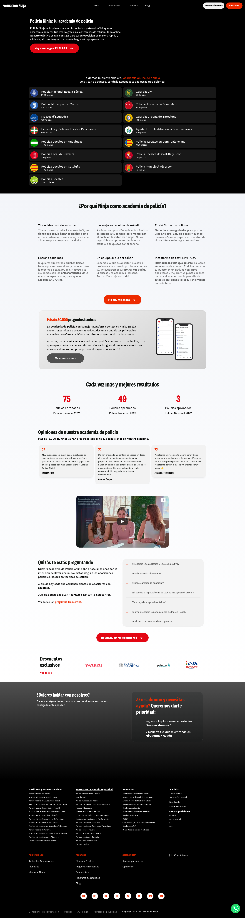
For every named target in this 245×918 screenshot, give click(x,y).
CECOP (125, 819)
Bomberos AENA (129, 826)
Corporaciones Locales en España (43, 840)
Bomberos (128, 789)
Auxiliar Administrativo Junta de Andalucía (46, 819)
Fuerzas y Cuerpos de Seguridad (94, 789)
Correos (172, 815)
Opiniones (128, 866)
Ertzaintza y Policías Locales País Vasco (92, 815)
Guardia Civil (81, 797)
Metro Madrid (175, 819)
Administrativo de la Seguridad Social (44, 801)
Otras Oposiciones (179, 811)
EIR (170, 823)
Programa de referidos (88, 877)
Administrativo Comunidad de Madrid (44, 808)
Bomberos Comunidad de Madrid (136, 793)
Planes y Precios (85, 861)
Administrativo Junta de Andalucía (43, 815)
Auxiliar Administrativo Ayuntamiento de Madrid (49, 833)
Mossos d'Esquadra (84, 808)
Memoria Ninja (37, 872)
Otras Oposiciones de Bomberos (135, 830)
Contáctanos (181, 855)
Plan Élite (34, 866)
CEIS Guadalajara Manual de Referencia (138, 822)
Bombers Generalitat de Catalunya (136, 804)
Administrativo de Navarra (39, 830)
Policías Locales (82, 844)
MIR (171, 826)
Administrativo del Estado (39, 793)
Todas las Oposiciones (41, 861)
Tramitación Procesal (178, 797)
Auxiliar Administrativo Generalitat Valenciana (48, 826)
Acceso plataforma (132, 861)
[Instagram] (95, 896)
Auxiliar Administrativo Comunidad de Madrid (48, 811)
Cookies (68, 911)
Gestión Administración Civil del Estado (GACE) (48, 804)
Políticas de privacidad (105, 911)
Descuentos (82, 872)
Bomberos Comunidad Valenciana (136, 811)
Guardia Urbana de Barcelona (88, 811)
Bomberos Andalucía (131, 808)
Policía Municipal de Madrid (87, 801)
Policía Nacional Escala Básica (88, 793)
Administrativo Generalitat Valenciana (44, 822)
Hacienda (174, 802)
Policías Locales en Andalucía (88, 822)
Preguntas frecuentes (87, 866)
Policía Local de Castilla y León (88, 833)
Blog (78, 883)
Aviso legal (83, 911)
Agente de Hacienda (177, 806)
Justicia (174, 789)
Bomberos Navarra (130, 815)
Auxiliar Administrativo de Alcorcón (44, 837)
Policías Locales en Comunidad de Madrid (93, 804)
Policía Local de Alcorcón (86, 840)
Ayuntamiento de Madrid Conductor (137, 801)
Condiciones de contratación (44, 911)
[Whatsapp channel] (161, 896)
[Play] (122, 521)
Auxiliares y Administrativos (45, 789)
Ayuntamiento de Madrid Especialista (137, 797)
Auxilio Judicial (175, 793)
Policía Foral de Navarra (85, 830)
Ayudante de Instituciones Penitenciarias (92, 819)
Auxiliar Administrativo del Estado (43, 797)
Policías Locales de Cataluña (87, 837)
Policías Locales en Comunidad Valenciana (93, 826)
